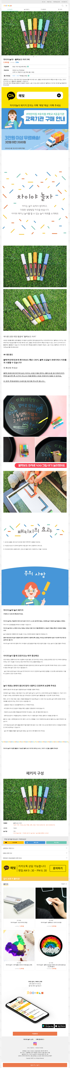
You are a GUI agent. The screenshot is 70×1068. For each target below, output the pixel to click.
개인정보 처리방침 (39, 1047)
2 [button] (36, 57)
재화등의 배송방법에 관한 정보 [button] (33, 858)
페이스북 (32, 842)
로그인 (43, 2)
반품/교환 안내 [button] (33, 853)
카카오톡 (11, 842)
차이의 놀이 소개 (28, 1039)
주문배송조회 (56, 2)
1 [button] (34, 57)
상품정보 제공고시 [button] (33, 848)
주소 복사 (56, 842)
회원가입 (49, 2)
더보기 (64, 884)
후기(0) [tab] (60, 9)
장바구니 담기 (35, 1065)
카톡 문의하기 (40, 1039)
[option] (35, 33)
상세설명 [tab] (9, 9)
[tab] (35, 848)
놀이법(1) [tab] (26, 9)
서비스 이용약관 (30, 1047)
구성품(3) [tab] (43, 9)
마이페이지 (64, 2)
